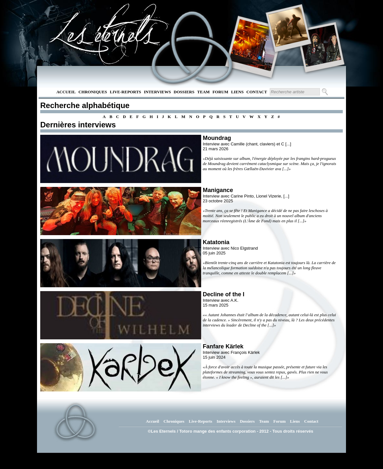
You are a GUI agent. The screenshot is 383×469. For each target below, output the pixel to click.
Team (203, 91)
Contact (257, 91)
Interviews (157, 91)
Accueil (66, 91)
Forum (220, 91)
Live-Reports (125, 91)
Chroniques (93, 91)
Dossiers (184, 91)
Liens (237, 91)
